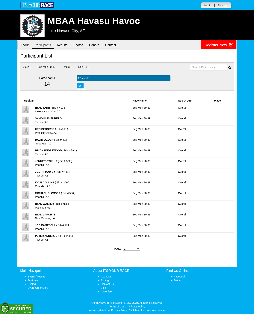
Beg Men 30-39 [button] (47, 66)
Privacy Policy (137, 306)
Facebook (179, 276)
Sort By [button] (84, 66)
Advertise (106, 291)
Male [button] (68, 66)
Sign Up (222, 5)
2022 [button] (27, 66)
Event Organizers (38, 287)
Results (62, 45)
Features (33, 280)
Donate (94, 45)
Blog (103, 287)
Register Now (218, 45)
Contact (110, 45)
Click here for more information (147, 310)
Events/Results (36, 276)
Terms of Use (116, 306)
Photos (78, 45)
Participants (43, 45)
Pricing (32, 284)
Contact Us (107, 284)
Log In (207, 5)
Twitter (178, 280)
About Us (106, 276)
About (24, 45)
